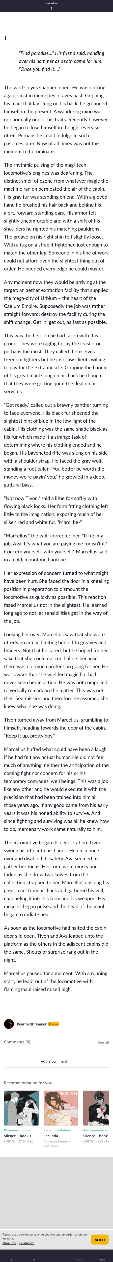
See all (103, 1042)
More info (9, 1243)
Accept (100, 1240)
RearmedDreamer (32, 1024)
